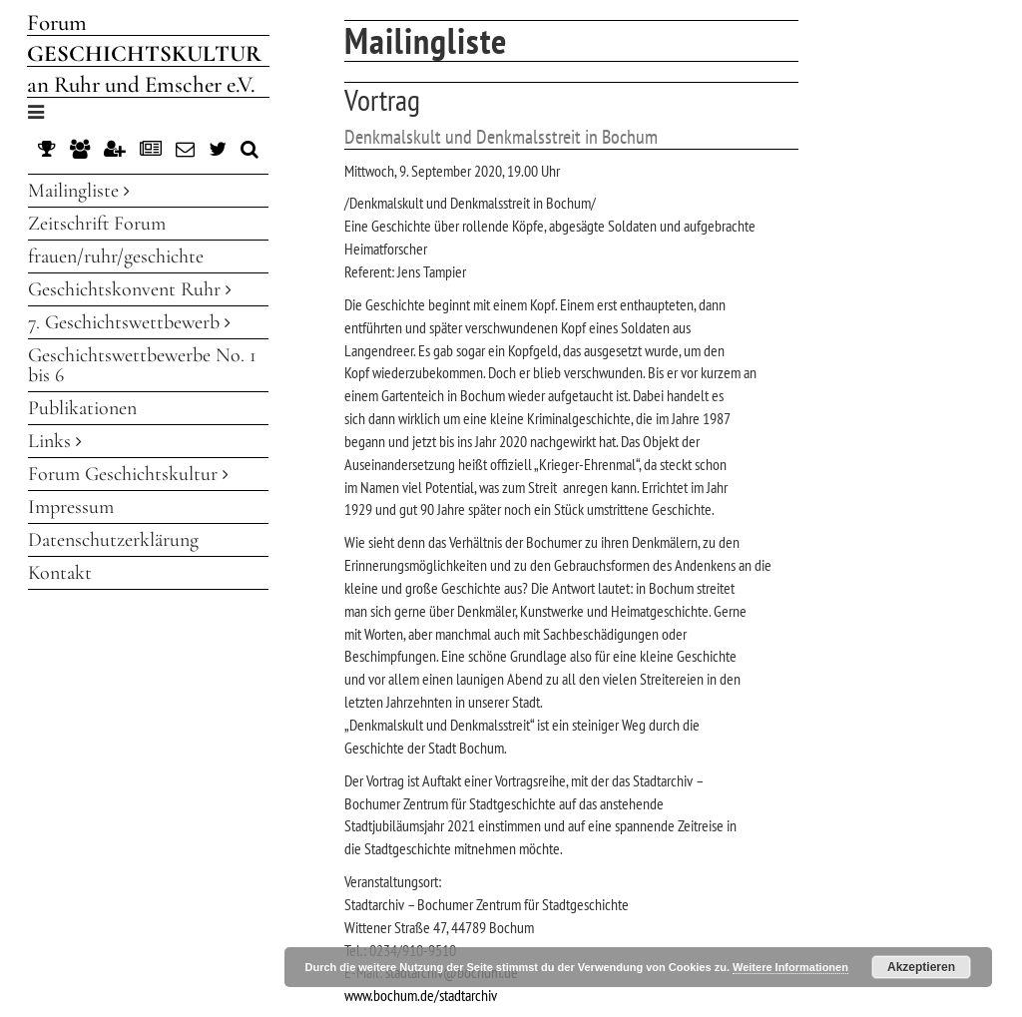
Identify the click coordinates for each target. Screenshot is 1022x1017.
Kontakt (60, 573)
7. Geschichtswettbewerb (129, 322)
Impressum (71, 507)
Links (55, 441)
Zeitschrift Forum (97, 224)
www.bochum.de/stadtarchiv (420, 995)
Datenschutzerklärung (113, 540)
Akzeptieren (921, 967)
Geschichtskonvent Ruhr (130, 289)
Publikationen (82, 408)
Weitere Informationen (790, 967)
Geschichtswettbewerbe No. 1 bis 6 (142, 365)
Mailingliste (79, 191)
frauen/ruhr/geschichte (116, 256)
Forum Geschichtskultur (128, 474)
